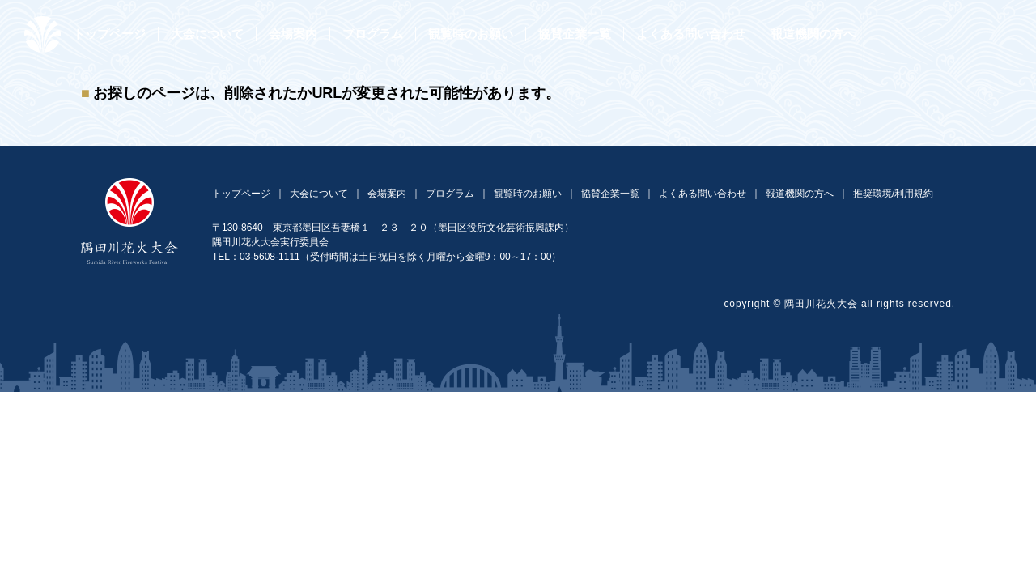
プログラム (372, 34)
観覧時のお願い (470, 34)
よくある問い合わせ (690, 34)
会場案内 (293, 34)
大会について (207, 34)
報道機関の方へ (813, 34)
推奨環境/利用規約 (893, 193)
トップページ (109, 34)
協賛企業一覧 (574, 34)
